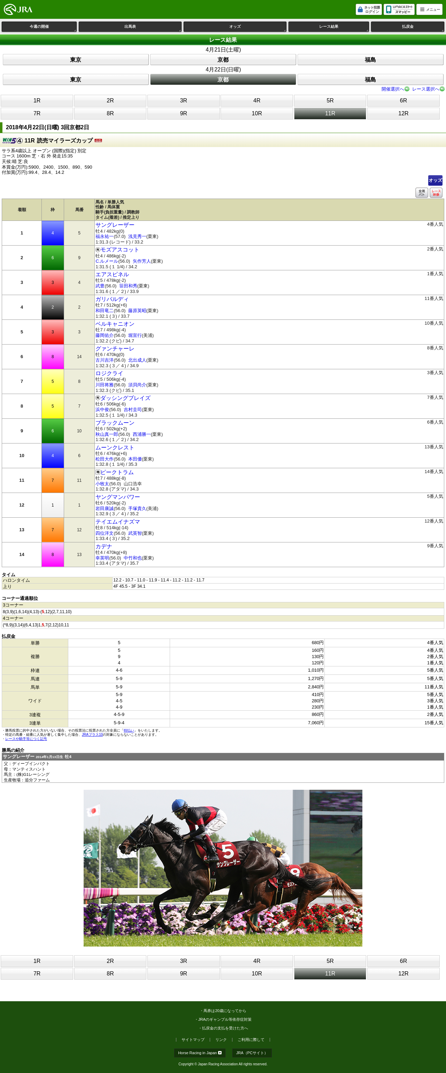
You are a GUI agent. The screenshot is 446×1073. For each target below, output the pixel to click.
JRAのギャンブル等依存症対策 (225, 1019)
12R (403, 113)
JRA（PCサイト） (252, 1053)
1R (36, 100)
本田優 (135, 459)
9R (183, 113)
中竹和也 (133, 558)
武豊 (100, 285)
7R (36, 113)
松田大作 (104, 459)
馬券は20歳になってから (224, 1011)
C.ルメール (106, 261)
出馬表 (153, 28)
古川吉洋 (104, 360)
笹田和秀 (128, 285)
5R (329, 100)
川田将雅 (104, 384)
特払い (129, 730)
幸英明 (102, 558)
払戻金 (423, 28)
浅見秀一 (137, 236)
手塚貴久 (137, 508)
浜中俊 (102, 409)
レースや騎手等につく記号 (26, 739)
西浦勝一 (142, 434)
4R (256, 100)
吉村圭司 (133, 409)
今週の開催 (53, 28)
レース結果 (344, 28)
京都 (223, 60)
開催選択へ (393, 89)
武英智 (135, 533)
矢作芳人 (142, 261)
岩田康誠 (104, 508)
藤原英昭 (137, 310)
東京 (75, 60)
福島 (370, 60)
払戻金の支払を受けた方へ (225, 1028)
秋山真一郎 (106, 434)
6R (403, 100)
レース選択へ (425, 89)
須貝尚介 (137, 384)
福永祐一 (104, 236)
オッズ (257, 28)
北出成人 (137, 360)
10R (257, 113)
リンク (221, 1040)
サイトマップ (193, 1040)
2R (110, 100)
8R (110, 113)
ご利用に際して (251, 1040)
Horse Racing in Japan (200, 1053)
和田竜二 (104, 310)
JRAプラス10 (92, 734)
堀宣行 (135, 335)
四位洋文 (104, 533)
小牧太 (102, 483)
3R (183, 100)
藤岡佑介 (104, 335)
